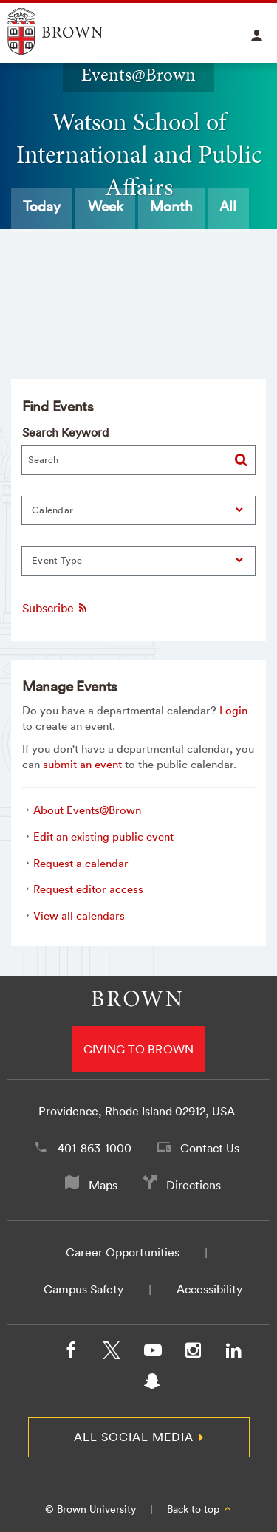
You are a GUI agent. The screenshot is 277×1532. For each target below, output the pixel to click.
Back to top (200, 1509)
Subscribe (55, 608)
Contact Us (209, 1148)
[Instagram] (193, 1353)
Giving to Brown (138, 1049)
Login (233, 710)
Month (171, 206)
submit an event (82, 764)
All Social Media (134, 1436)
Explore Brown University (72, 31)
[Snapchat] (152, 1384)
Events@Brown (138, 74)
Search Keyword (65, 432)
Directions (193, 1184)
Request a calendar (81, 863)
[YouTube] (152, 1353)
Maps (103, 1184)
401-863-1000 (94, 1148)
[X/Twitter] (111, 1353)
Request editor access (88, 889)
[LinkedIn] (233, 1353)
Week (105, 206)
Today (42, 206)
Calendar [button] (52, 510)
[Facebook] (71, 1353)
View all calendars (79, 916)
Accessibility (209, 1289)
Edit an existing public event (103, 837)
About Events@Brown (87, 810)
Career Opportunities (122, 1252)
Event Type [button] (57, 560)
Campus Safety (83, 1289)
